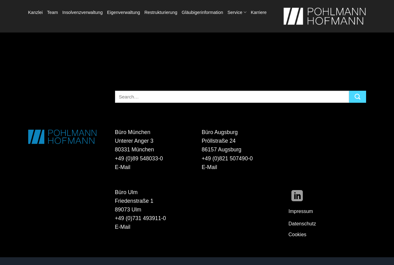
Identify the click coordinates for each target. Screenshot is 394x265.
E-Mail (123, 167)
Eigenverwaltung (123, 12)
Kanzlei (35, 12)
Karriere (259, 12)
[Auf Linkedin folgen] (297, 196)
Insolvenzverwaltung (82, 12)
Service (237, 12)
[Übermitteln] (357, 97)
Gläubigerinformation (202, 12)
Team (52, 12)
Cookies (298, 234)
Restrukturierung (160, 12)
